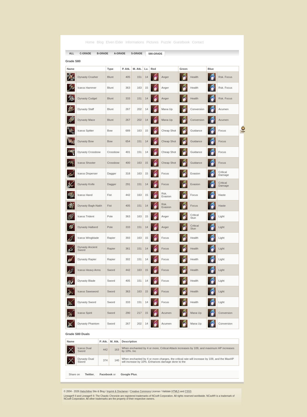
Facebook (106, 374)
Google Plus (129, 374)
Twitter (89, 374)
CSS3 (188, 391)
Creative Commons (140, 391)
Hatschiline (86, 391)
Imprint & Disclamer (117, 391)
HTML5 (175, 391)
